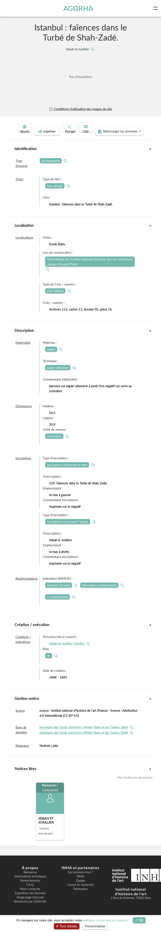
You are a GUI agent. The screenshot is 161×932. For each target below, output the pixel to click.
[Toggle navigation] (156, 8)
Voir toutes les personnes (135, 784)
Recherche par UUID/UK (30, 908)
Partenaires (80, 895)
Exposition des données (30, 900)
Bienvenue (30, 879)
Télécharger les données (107, 138)
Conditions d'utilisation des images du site (80, 109)
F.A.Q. (30, 891)
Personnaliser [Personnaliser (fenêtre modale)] (95, 926)
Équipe (80, 887)
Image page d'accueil (30, 904)
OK (139, 920)
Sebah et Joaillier (78, 49)
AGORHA (79, 8)
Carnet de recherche (80, 891)
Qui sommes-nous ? (80, 879)
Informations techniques (30, 883)
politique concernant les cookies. (106, 920)
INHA (80, 883)
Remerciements (30, 887)
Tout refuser (66, 926)
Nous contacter (30, 895)
